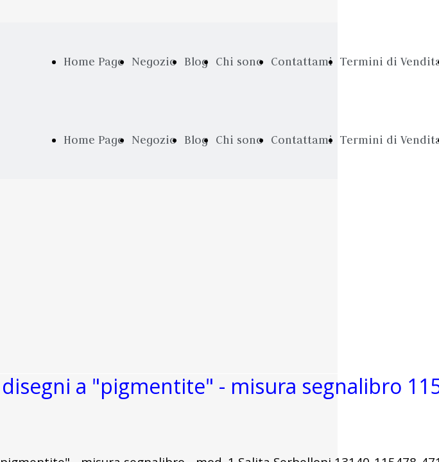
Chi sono (239, 62)
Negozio (154, 62)
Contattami (301, 62)
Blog (196, 62)
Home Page (94, 62)
